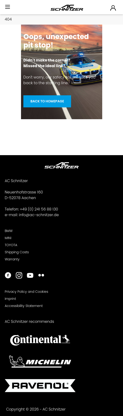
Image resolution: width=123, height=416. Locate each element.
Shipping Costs (17, 252)
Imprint (10, 298)
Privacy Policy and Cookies (26, 291)
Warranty (12, 259)
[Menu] (8, 7)
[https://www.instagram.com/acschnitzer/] (19, 275)
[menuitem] (8, 8)
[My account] (113, 7)
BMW (9, 230)
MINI (8, 238)
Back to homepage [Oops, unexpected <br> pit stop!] (47, 101)
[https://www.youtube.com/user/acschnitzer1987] (30, 275)
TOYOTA (11, 245)
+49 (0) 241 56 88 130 (39, 209)
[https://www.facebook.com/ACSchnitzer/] (8, 275)
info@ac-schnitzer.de (39, 215)
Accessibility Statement (24, 305)
